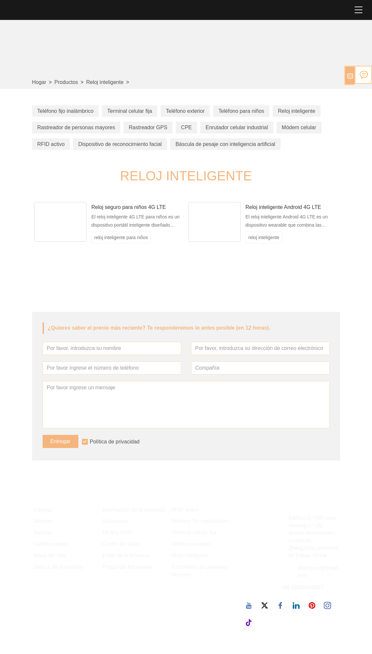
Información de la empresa (134, 510)
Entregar (60, 441)
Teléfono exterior (185, 111)
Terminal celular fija (129, 111)
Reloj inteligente (105, 82)
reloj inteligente (263, 237)
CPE (186, 127)
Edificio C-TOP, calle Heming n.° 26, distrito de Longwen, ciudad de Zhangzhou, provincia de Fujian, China (313, 536)
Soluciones (115, 521)
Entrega (43, 510)
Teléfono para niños (241, 111)
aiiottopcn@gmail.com (318, 571)
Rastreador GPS (148, 127)
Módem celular (299, 127)
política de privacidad (58, 567)
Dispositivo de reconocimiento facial (120, 144)
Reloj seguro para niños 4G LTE (128, 207)
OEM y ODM (117, 532)
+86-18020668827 (302, 587)
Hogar (39, 82)
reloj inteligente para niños (121, 237)
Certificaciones (51, 544)
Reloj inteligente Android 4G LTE (283, 207)
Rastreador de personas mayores (76, 127)
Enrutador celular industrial (237, 127)
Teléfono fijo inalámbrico (65, 111)
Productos (66, 82)
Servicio (43, 521)
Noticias (43, 532)
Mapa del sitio (50, 555)
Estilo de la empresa (126, 555)
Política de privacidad (115, 441)
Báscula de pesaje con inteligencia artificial (225, 144)
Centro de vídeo (121, 544)
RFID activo (51, 144)
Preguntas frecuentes (127, 567)
